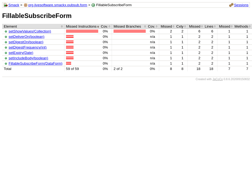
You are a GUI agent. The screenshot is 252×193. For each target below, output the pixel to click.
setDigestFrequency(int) (27, 47)
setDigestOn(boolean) (26, 42)
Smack (13, 5)
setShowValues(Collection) (30, 31)
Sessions (241, 5)
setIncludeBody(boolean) (28, 58)
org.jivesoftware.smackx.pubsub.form (57, 5)
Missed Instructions (81, 26)
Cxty (180, 26)
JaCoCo (218, 79)
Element (10, 26)
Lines (209, 26)
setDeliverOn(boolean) (26, 37)
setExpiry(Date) (21, 53)
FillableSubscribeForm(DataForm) (36, 63)
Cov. (104, 26)
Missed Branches (127, 26)
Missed (166, 26)
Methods (241, 26)
